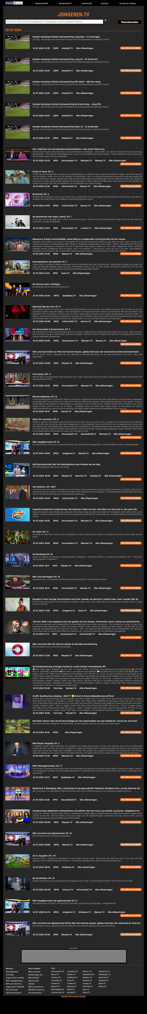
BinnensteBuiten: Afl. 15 (45, 396)
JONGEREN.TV (73, 14)
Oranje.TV (87, 983)
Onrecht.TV (87, 980)
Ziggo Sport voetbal (15, 978)
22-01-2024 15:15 (41, 732)
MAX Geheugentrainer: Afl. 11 (47, 765)
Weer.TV (102, 983)
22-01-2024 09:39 (41, 822)
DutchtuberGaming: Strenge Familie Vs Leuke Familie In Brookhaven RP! (69, 666)
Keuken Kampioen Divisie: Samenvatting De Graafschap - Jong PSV (67, 104)
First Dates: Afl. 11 (42, 374)
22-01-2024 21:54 (41, 228)
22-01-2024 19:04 (41, 434)
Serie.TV (82, 610)
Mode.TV (70, 989)
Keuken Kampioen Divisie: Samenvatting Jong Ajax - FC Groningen (66, 36)
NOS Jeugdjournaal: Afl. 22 (46, 441)
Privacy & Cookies (128, 3)
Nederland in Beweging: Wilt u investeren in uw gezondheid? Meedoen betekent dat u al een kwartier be (86, 788)
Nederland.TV (65, 3)
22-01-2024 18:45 (41, 498)
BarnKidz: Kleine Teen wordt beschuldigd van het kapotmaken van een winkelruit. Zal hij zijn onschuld (85, 721)
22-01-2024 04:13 (41, 912)
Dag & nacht (33, 981)
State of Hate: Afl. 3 (43, 171)
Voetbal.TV (67, 48)
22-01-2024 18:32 (41, 520)
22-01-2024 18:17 (41, 565)
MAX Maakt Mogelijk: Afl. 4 (46, 743)
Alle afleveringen (84, 48)
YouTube (58, 688)
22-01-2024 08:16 (41, 867)
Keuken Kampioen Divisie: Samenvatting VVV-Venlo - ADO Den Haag (66, 81)
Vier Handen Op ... (35, 993)
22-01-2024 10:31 (41, 777)
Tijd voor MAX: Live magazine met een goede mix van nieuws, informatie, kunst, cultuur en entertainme (86, 621)
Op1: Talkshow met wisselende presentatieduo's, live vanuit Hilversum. (69, 149)
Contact (105, 3)
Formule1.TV (56, 980)
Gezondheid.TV (88, 434)
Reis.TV (86, 989)
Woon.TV (102, 986)
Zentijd (31, 984)
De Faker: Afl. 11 (40, 531)
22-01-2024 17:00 (41, 655)
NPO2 (55, 186)
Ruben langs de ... (35, 975)
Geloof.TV (55, 986)
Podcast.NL (87, 3)
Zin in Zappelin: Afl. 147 (44, 855)
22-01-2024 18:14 (41, 588)
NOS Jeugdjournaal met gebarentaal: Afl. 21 (55, 900)
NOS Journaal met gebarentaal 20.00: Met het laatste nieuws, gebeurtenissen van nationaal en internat (86, 923)
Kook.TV (65, 273)
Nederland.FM (41, 3)
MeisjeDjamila (12, 971)
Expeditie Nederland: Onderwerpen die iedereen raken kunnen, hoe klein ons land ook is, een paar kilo (85, 509)
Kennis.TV (85, 186)
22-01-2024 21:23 (41, 273)
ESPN (55, 48)
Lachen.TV (86, 228)
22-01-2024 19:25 (41, 385)
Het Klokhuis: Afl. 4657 (44, 486)
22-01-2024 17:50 (41, 610)
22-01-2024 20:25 (41, 340)
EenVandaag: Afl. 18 (43, 554)
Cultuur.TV (67, 889)
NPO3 (55, 205)
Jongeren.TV (68, 453)
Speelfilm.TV (104, 971)
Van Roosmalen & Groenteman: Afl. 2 (51, 329)
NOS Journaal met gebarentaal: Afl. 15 (52, 833)
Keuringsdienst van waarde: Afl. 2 (50, 261)
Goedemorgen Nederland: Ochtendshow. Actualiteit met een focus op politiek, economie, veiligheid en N (86, 810)
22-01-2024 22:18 (41, 186)
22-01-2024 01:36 (41, 934)
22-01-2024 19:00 (41, 453)
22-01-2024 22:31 (41, 138)
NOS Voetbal (33, 978)
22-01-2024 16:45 (41, 688)
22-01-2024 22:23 (41, 160)
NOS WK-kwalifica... (36, 990)
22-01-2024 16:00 (41, 713)
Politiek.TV (87, 986)
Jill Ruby (10, 975)
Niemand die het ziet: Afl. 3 (47, 306)
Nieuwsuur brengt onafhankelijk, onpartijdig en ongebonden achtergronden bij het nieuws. (79, 239)
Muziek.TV (71, 713)
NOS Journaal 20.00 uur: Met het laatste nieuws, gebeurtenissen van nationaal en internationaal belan (86, 351)
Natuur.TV (87, 971)
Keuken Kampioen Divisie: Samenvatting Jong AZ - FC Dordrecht (65, 59)
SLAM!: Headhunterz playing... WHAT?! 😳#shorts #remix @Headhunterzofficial (73, 696)
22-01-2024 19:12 (41, 411)
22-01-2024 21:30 (41, 253)
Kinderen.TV (68, 867)
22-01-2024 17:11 (41, 634)
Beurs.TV (55, 974)
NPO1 (55, 160)
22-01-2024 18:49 (41, 475)
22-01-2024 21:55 (41, 205)
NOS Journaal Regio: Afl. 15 (46, 576)
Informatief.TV (69, 186)
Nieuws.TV (100, 160)
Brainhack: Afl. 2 (41, 194)
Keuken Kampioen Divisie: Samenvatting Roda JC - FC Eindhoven (65, 126)
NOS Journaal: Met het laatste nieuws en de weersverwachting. (65, 644)
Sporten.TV (81, 475)
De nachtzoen (12, 990)
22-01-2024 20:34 (41, 295)
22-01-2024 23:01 (41, 70)
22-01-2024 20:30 (41, 321)
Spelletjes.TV (69, 295)
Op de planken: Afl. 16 (43, 878)
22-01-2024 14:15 (41, 755)
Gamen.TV (71, 688)
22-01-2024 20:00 (41, 363)
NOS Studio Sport (13, 993)
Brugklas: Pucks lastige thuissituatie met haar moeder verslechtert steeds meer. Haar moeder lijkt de (85, 599)
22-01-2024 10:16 (41, 799)
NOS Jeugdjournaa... (15, 981)
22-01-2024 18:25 (41, 543)
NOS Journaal (34, 971)
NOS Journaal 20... (36, 987)
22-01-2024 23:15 (41, 48)
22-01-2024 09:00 (41, 844)
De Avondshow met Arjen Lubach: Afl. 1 (52, 216)
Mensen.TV (86, 160)
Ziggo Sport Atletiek (15, 987)
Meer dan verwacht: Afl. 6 (46, 419)
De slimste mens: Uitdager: (46, 284)
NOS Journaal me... (14, 984)
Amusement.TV (69, 160)
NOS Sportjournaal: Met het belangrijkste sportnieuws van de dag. (66, 464)
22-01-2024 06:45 (42, 889)
